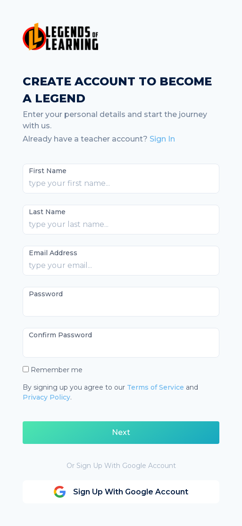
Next (121, 432)
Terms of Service (155, 387)
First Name (48, 171)
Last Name (47, 212)
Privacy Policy (46, 397)
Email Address (53, 253)
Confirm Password (60, 335)
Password (46, 294)
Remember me (57, 370)
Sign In (162, 138)
